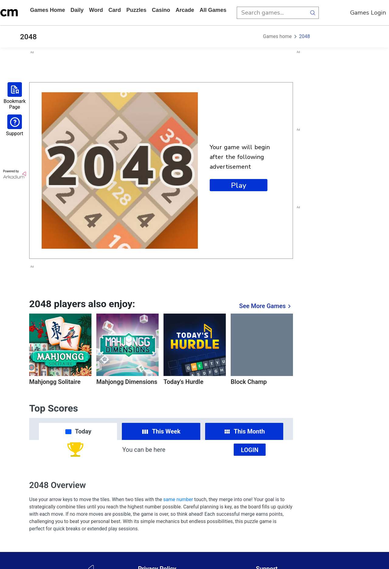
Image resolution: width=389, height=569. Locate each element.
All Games (213, 10)
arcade (185, 10)
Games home (47, 10)
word (96, 10)
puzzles (136, 10)
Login (250, 450)
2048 (304, 36)
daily (77, 10)
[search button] (313, 13)
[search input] (272, 13)
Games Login (368, 13)
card (114, 10)
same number (178, 499)
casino (161, 10)
